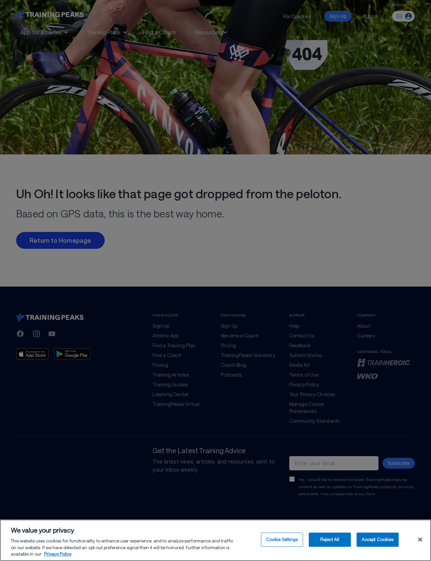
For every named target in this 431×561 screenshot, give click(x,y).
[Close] (420, 540)
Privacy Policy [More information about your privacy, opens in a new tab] (57, 555)
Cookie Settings (282, 540)
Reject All (329, 540)
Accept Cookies (378, 540)
